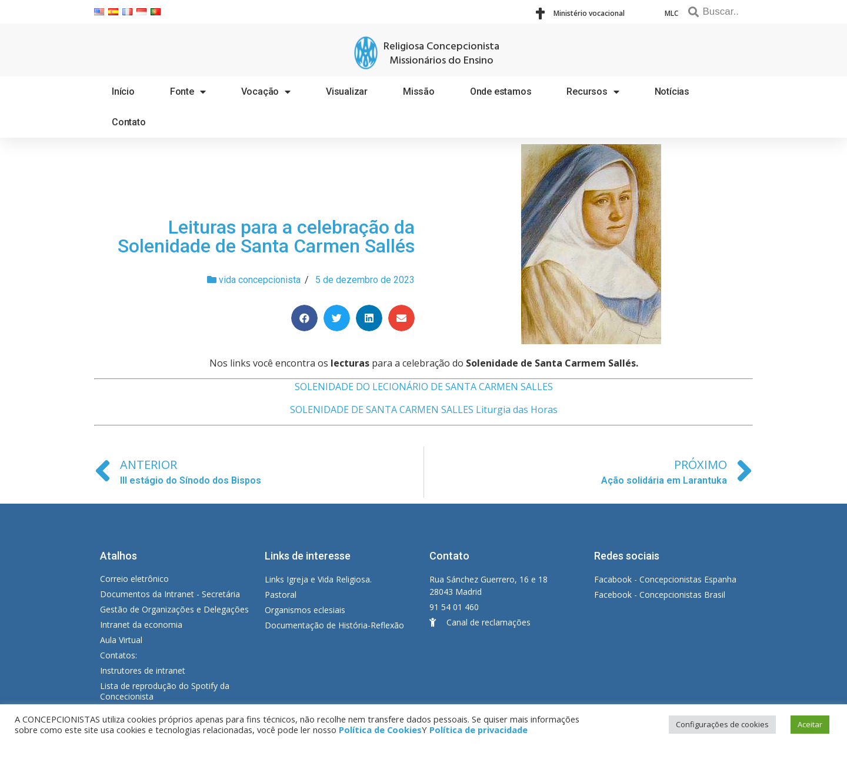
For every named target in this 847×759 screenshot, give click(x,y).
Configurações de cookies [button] (722, 724)
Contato (129, 122)
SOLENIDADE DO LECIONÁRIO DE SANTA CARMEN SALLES (424, 386)
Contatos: (118, 655)
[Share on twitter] (337, 318)
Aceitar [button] (810, 724)
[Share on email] (401, 318)
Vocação (266, 91)
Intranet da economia (141, 624)
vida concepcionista (260, 279)
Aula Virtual (121, 639)
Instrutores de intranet (142, 670)
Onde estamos (501, 91)
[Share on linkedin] (369, 318)
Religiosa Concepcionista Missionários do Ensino (441, 53)
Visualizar (347, 91)
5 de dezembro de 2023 (365, 279)
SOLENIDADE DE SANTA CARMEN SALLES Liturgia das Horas (424, 409)
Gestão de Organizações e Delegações (174, 609)
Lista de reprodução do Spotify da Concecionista (164, 691)
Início (123, 91)
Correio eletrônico (134, 578)
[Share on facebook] (304, 318)
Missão (419, 91)
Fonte (188, 91)
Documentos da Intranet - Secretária (170, 594)
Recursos (592, 91)
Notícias (672, 91)
